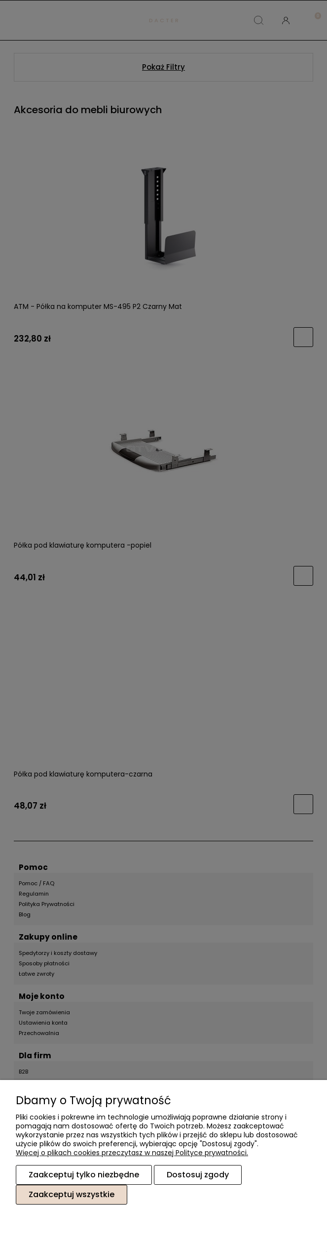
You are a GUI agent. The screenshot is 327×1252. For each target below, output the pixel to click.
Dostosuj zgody (198, 1174)
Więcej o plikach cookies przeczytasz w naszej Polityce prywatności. (132, 1153)
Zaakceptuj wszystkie (71, 1194)
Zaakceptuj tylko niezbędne (84, 1174)
